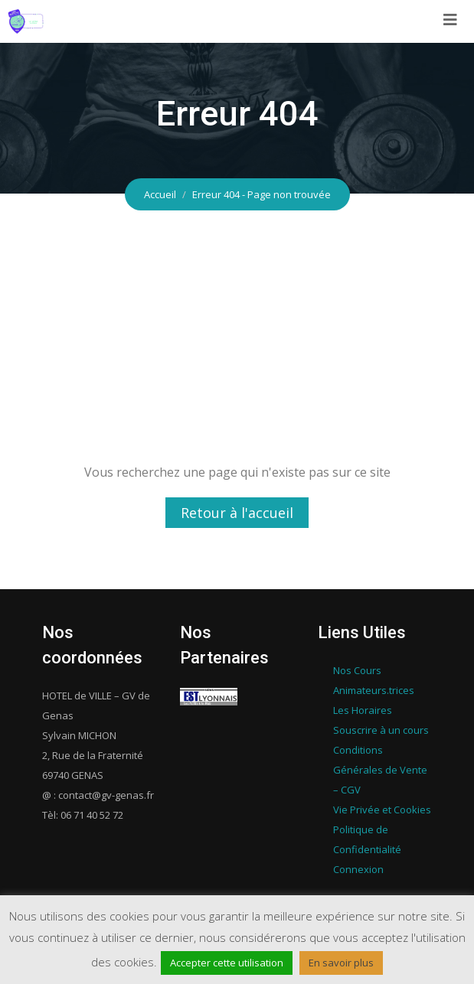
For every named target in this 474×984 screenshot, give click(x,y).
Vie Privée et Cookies (382, 809)
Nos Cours (357, 670)
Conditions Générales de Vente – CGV (380, 770)
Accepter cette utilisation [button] (226, 962)
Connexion (358, 869)
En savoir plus (341, 962)
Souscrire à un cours (381, 730)
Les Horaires (362, 710)
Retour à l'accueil (237, 512)
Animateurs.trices (373, 690)
